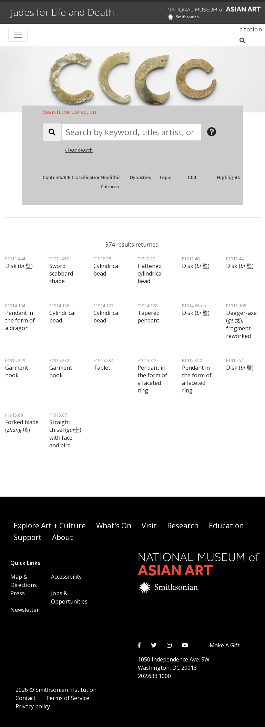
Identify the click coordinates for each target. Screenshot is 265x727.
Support (27, 537)
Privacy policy (33, 706)
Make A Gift (224, 645)
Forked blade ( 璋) (22, 423)
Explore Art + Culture (49, 525)
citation (250, 29)
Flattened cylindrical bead (150, 270)
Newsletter (24, 610)
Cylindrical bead (106, 266)
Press (17, 593)
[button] (211, 132)
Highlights (228, 177)
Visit (149, 525)
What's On (113, 525)
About (62, 537)
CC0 (192, 177)
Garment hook (16, 368)
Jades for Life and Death (62, 12)
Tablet (103, 364)
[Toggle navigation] (18, 35)
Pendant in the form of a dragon (20, 317)
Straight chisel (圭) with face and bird (65, 430)
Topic (165, 177)
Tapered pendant (148, 313)
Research (182, 525)
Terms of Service (67, 698)
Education (226, 525)
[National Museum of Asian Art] (199, 13)
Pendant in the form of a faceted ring (152, 375)
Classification (86, 177)
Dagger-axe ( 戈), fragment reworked (241, 321)
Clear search (79, 150)
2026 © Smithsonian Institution (56, 690)
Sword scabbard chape (61, 270)
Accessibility (66, 576)
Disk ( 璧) (19, 263)
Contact (25, 698)
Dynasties (140, 177)
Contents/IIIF (56, 177)
